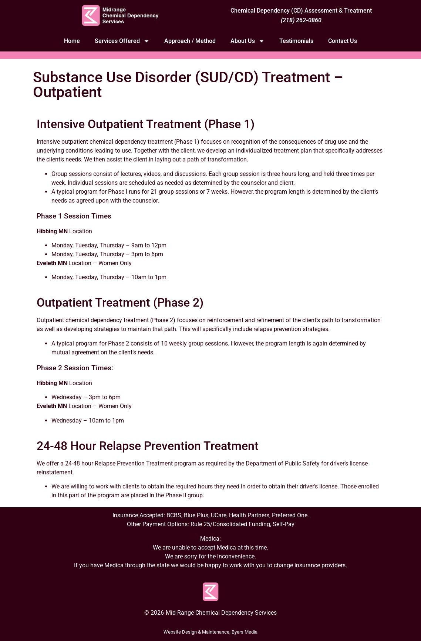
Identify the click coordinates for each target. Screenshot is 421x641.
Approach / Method (190, 40)
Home (72, 40)
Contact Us (342, 40)
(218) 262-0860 (301, 20)
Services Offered (122, 41)
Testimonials (296, 40)
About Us (247, 41)
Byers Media (244, 632)
